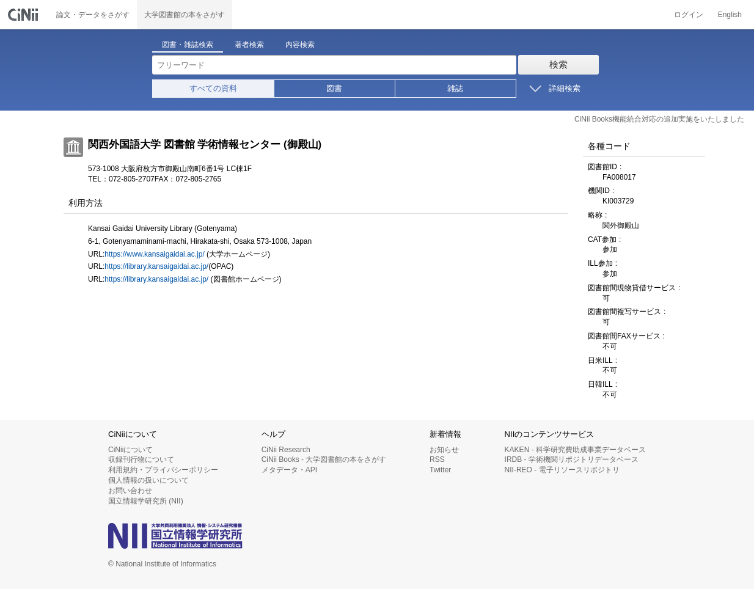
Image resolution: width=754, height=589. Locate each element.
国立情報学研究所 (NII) (145, 501)
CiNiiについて (130, 449)
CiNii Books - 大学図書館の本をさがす (324, 459)
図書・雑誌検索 (187, 44)
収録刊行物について (141, 459)
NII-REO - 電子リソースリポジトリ (562, 470)
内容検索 (300, 44)
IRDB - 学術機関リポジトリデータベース (572, 459)
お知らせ (444, 449)
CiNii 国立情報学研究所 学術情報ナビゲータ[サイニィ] (24, 14)
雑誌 (455, 88)
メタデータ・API (289, 470)
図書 (334, 88)
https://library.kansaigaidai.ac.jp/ (156, 266)
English (730, 14)
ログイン (688, 14)
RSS (437, 459)
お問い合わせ (130, 490)
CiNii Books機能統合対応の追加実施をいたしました (659, 119)
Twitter (440, 470)
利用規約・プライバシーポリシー (163, 470)
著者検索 (249, 44)
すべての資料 (213, 88)
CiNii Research (286, 449)
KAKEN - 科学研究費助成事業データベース (575, 449)
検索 (558, 64)
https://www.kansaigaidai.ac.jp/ (154, 254)
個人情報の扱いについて (148, 480)
